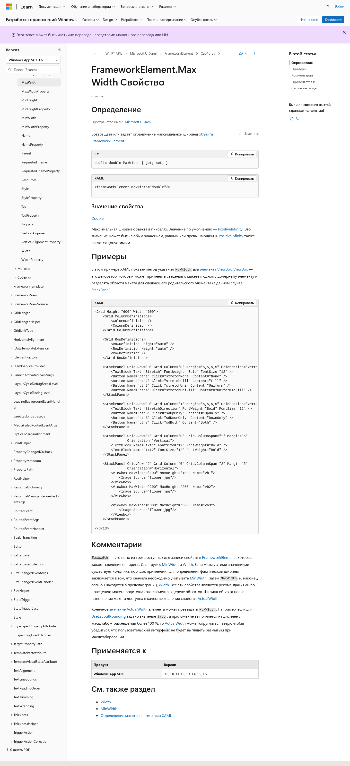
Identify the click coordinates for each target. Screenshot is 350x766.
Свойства (208, 53)
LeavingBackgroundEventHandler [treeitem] (37, 404)
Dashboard (333, 19)
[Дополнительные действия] (254, 54)
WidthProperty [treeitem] (32, 259)
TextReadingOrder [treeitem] (27, 688)
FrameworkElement (179, 53)
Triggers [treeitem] (27, 224)
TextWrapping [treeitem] (24, 706)
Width (188, 564)
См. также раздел (304, 88)
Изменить (249, 133)
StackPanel (100, 289)
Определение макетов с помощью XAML (136, 715)
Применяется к (303, 81)
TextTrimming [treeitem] (23, 697)
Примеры (298, 69)
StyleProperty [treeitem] (31, 197)
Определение (302, 62)
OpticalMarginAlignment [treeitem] (32, 434)
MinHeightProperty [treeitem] (35, 109)
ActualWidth (208, 598)
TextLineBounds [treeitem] (25, 679)
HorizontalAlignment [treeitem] (29, 339)
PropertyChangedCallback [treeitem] (33, 451)
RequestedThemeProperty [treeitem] (40, 171)
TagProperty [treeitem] (30, 215)
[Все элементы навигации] (95, 54)
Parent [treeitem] (26, 153)
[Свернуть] (59, 49)
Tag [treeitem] (23, 206)
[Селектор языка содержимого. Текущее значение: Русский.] (17, 758)
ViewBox (240, 269)
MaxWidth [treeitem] (29, 82)
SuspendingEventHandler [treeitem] (32, 635)
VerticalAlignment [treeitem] (34, 233)
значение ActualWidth (128, 609)
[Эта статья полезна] (292, 118)
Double (97, 218)
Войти (339, 6)
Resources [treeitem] (28, 180)
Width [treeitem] (25, 250)
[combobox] (33, 60)
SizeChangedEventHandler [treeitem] (33, 581)
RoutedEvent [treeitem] (23, 511)
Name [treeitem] (25, 135)
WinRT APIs (113, 53)
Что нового (309, 19)
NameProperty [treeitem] (32, 144)
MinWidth (170, 564)
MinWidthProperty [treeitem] (35, 126)
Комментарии (302, 75)
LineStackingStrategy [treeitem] (29, 416)
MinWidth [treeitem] (28, 117)
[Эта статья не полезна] (298, 118)
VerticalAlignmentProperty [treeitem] (41, 241)
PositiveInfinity (230, 228)
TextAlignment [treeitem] (24, 670)
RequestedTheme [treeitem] (34, 162)
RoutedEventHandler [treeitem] (29, 528)
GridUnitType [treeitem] (23, 330)
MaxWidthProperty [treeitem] (35, 91)
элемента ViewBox (216, 269)
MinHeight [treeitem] (29, 100)
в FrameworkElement (217, 557)
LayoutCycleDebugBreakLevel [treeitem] (36, 383)
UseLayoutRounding (108, 616)
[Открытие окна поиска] (328, 6)
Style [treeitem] (25, 188)
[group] (175, 420)
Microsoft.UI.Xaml (143, 53)
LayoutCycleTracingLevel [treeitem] (32, 392)
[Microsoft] (9, 6)
